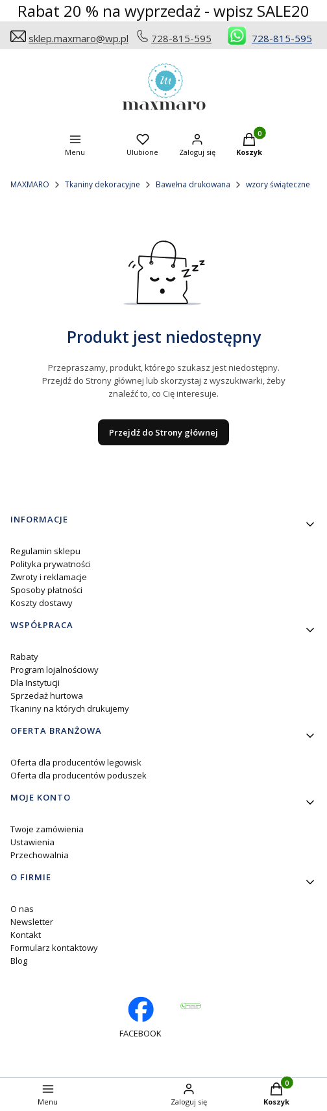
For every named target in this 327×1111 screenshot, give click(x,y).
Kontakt (25, 935)
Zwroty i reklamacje (48, 577)
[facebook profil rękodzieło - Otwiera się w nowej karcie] (140, 1017)
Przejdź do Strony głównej (163, 432)
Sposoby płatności (46, 590)
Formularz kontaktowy (54, 947)
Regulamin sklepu (45, 551)
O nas (22, 909)
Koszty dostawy (41, 603)
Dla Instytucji (35, 682)
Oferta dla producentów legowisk (75, 762)
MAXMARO (29, 184)
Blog (18, 960)
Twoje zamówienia (47, 829)
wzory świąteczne (278, 184)
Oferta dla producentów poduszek (78, 775)
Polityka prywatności (50, 564)
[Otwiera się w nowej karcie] (191, 1006)
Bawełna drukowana (193, 184)
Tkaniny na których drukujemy (69, 708)
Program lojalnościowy (54, 669)
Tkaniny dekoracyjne (102, 184)
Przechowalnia (39, 855)
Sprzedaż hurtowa (46, 695)
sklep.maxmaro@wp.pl (78, 38)
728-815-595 (181, 38)
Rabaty (24, 656)
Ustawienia (32, 842)
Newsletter (31, 922)
